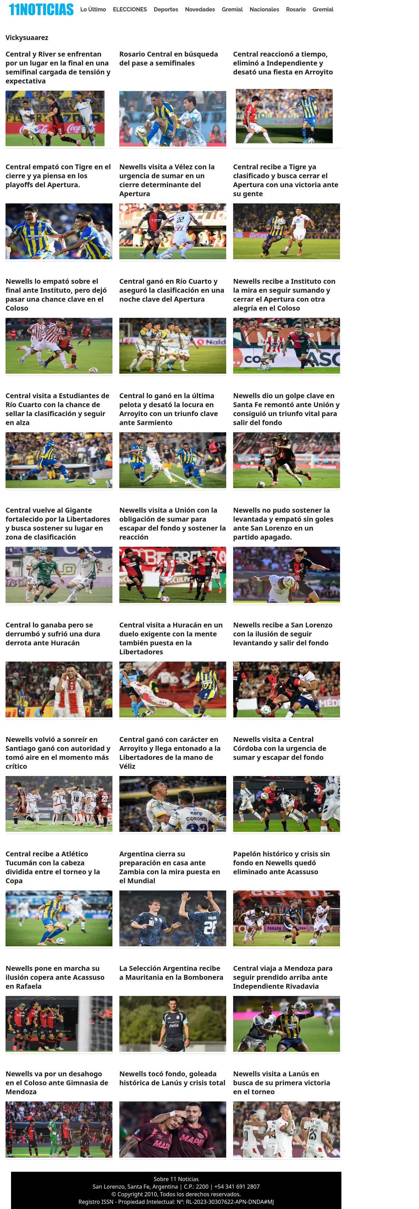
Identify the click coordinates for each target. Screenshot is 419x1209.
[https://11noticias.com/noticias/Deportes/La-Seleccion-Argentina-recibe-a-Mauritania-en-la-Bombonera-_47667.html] (172, 1009)
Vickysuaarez (27, 37)
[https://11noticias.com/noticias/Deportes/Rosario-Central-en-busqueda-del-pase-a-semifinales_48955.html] (172, 99)
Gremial (232, 9)
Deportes (166, 9)
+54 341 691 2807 (237, 1186)
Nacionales (264, 9)
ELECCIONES (130, 9)
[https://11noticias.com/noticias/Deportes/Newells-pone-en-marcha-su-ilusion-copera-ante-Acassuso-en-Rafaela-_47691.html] (59, 1009)
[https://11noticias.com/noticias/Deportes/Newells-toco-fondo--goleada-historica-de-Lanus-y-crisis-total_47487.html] (172, 1114)
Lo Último (93, 9)
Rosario (296, 9)
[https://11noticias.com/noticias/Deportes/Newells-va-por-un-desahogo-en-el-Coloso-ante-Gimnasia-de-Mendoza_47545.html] (59, 1114)
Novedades (200, 9)
